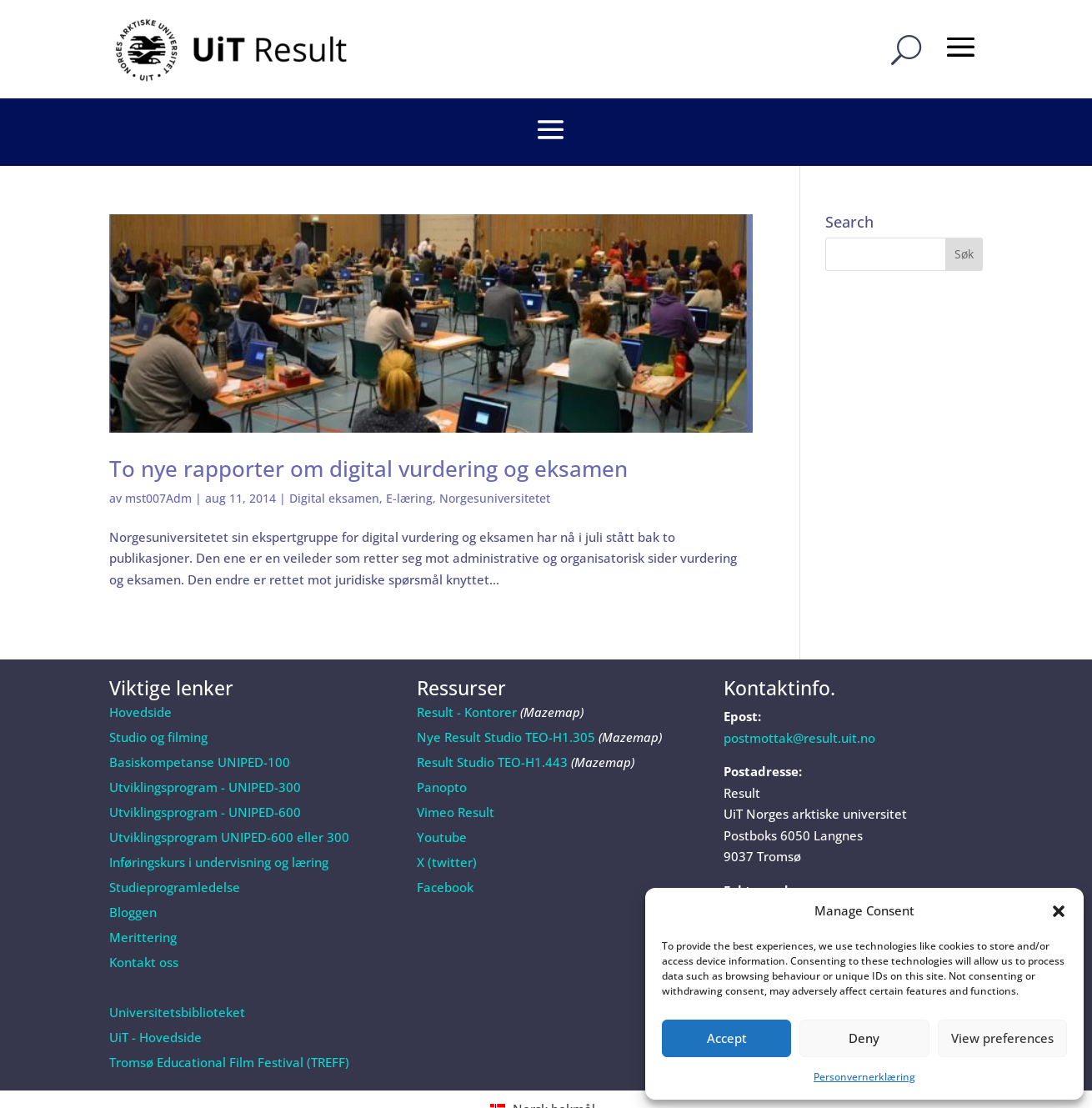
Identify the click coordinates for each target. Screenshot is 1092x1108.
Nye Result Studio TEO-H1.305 (506, 692)
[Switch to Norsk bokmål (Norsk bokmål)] (546, 1064)
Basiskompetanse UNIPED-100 (199, 717)
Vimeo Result (455, 768)
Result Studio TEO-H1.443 (492, 717)
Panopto (442, 742)
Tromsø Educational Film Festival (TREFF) (229, 1018)
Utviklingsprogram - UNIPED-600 (205, 768)
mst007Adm (158, 454)
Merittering (143, 893)
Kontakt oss (143, 918)
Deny (864, 1038)
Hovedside (140, 667)
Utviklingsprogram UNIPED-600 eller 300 (229, 793)
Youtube (442, 793)
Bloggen (133, 868)
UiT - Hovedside (155, 993)
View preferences (1002, 1038)
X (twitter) (447, 818)
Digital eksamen (334, 454)
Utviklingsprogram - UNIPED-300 (205, 742)
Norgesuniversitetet (494, 454)
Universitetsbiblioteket (177, 968)
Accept (727, 1038)
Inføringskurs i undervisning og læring (218, 818)
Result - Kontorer (467, 667)
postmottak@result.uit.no (799, 693)
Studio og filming (158, 692)
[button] (1058, 911)
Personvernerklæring (864, 1077)
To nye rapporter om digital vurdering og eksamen (368, 424)
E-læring (409, 454)
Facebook (445, 843)
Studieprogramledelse (174, 843)
